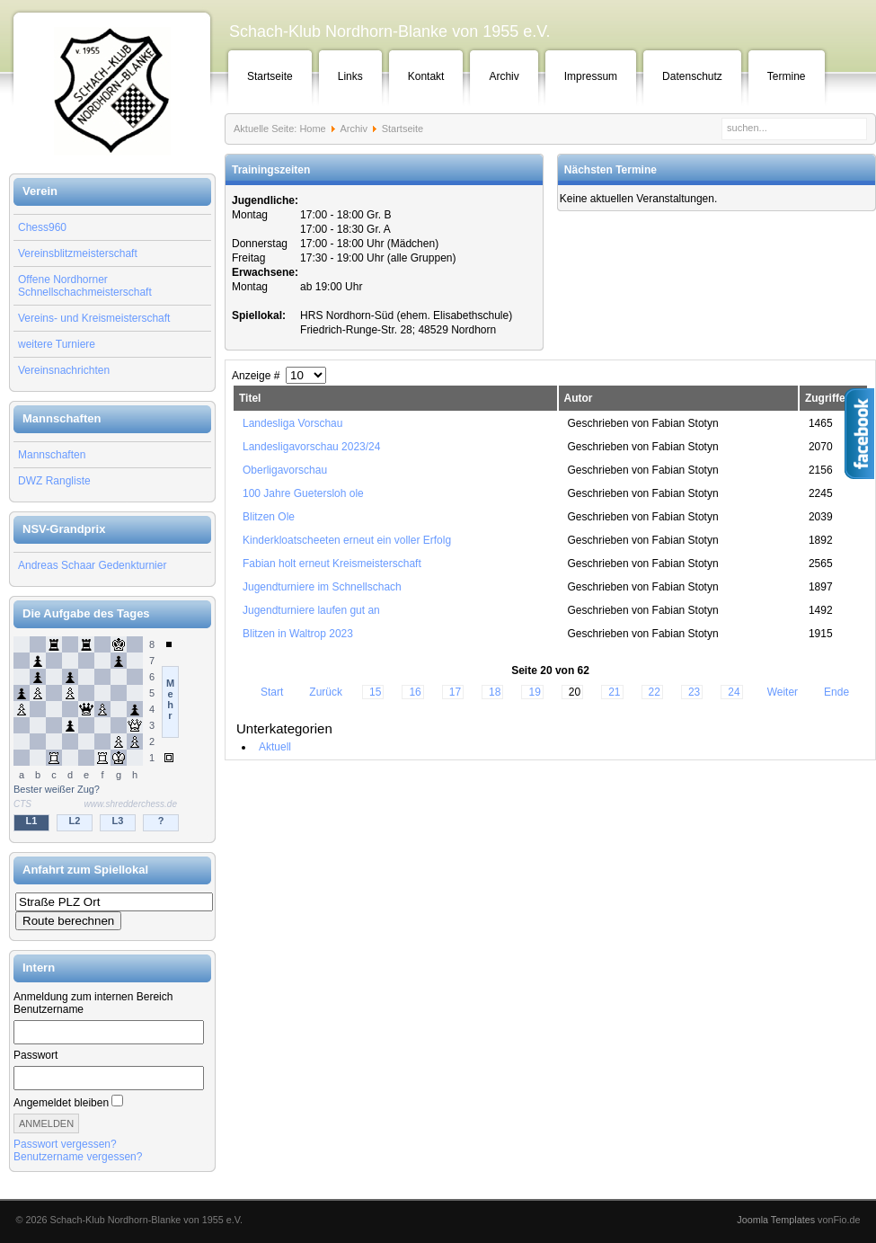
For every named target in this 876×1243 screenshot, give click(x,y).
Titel (250, 398)
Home (312, 128)
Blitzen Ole (269, 517)
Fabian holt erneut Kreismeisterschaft (332, 563)
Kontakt (426, 76)
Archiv (503, 76)
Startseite (270, 76)
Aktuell (275, 747)
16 (414, 692)
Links (350, 76)
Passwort (35, 1055)
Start (272, 692)
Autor (578, 398)
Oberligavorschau (285, 470)
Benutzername (48, 1009)
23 (694, 692)
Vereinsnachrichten (64, 370)
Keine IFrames (112, 735)
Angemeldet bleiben (61, 1103)
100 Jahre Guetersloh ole (303, 493)
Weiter (782, 692)
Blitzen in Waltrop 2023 (298, 633)
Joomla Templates (776, 1219)
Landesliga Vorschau (292, 423)
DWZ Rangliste (54, 481)
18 (494, 692)
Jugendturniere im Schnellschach (322, 587)
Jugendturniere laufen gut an (311, 610)
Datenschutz (692, 76)
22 (654, 692)
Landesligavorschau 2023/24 (311, 446)
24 (733, 692)
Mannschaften (51, 454)
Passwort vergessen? (65, 1144)
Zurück (325, 692)
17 (455, 692)
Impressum (590, 76)
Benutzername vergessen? (77, 1156)
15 (375, 692)
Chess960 (42, 227)
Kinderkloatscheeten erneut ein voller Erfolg (347, 540)
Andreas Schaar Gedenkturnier (92, 565)
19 (534, 692)
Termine (786, 76)
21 (614, 692)
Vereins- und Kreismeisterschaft (94, 318)
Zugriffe (825, 398)
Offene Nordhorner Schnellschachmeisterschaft (85, 285)
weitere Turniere (56, 344)
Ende (836, 692)
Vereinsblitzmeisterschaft (77, 253)
